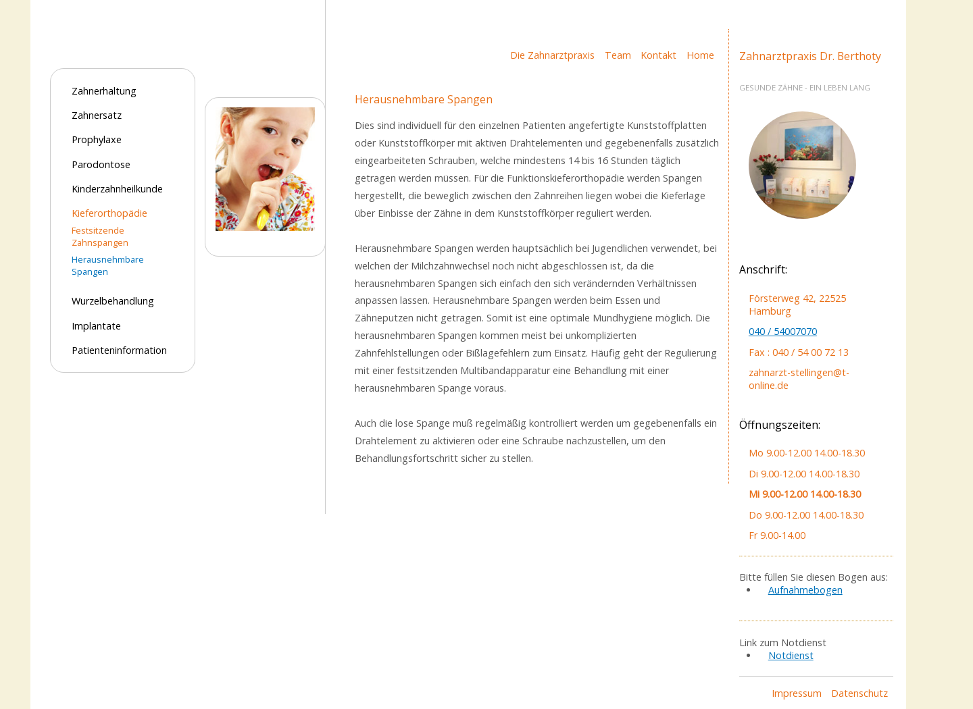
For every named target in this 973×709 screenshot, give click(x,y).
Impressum (797, 693)
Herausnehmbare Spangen (108, 265)
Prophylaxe (97, 139)
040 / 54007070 (783, 331)
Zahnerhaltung (104, 90)
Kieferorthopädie (109, 213)
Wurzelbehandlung (113, 300)
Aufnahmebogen (805, 589)
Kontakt (658, 55)
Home (700, 55)
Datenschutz (859, 693)
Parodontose (101, 164)
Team (618, 55)
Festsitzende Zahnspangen (100, 236)
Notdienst (791, 655)
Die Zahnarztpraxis (552, 55)
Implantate (96, 325)
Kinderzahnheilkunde (117, 188)
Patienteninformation (119, 350)
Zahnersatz (97, 115)
